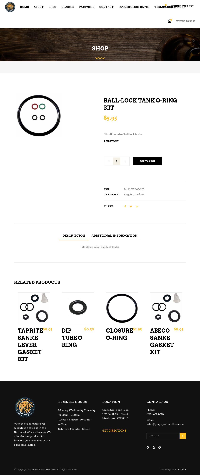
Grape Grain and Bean (39, 469)
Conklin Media (178, 469)
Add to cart (147, 161)
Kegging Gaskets (134, 194)
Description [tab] (74, 236)
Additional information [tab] (114, 236)
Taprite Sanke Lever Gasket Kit (30, 344)
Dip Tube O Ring (72, 337)
